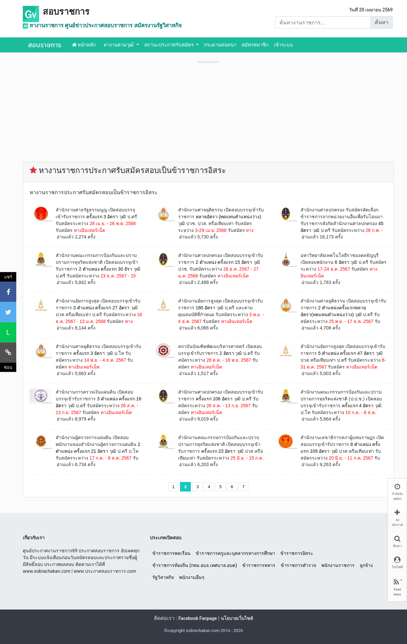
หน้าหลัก (84, 45)
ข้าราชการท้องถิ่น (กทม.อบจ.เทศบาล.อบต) (194, 565)
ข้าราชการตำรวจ (298, 565)
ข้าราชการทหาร (258, 565)
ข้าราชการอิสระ (296, 553)
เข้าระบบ (283, 45)
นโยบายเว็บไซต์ (237, 618)
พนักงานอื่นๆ (191, 577)
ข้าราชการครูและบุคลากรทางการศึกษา (235, 553)
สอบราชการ (66, 12)
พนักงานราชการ (338, 565)
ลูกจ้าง (366, 565)
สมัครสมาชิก (255, 45)
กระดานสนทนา (220, 45)
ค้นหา (381, 22)
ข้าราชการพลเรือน (171, 553)
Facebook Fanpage (197, 618)
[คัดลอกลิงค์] (8, 352)
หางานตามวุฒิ (119, 45)
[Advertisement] (208, 110)
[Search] (323, 22)
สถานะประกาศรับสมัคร (169, 45)
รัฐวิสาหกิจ (163, 577)
